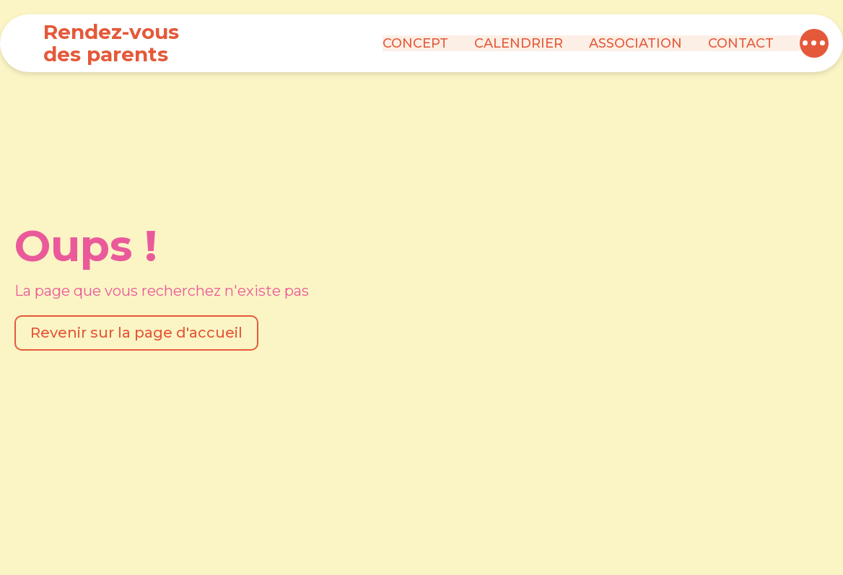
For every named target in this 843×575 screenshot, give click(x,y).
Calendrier (518, 43)
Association (635, 43)
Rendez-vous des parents (111, 42)
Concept (415, 43)
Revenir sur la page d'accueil (136, 332)
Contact (741, 43)
